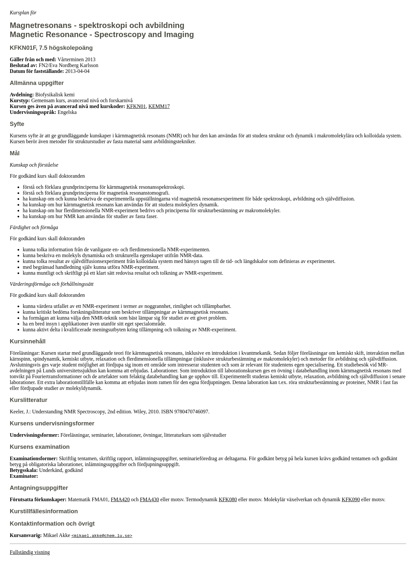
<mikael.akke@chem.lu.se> (102, 535)
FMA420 (120, 499)
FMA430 (149, 499)
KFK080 (228, 499)
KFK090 (351, 499)
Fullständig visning (30, 552)
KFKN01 (136, 106)
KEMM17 (159, 106)
